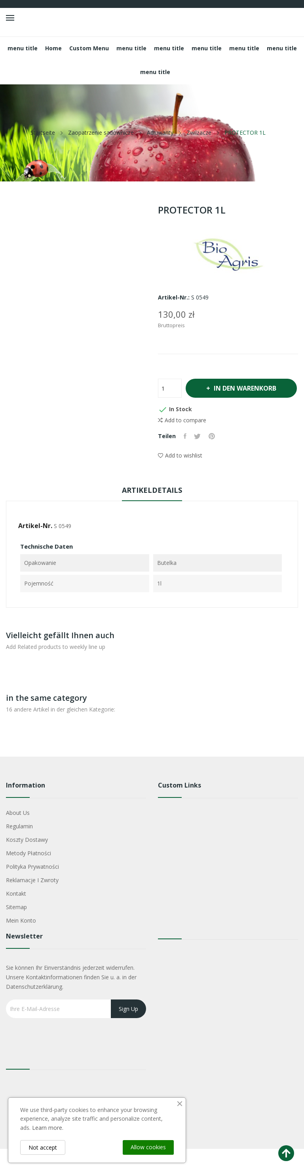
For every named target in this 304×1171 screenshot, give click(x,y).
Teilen (185, 458)
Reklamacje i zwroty (32, 902)
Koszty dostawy (27, 862)
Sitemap (16, 929)
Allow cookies (148, 1147)
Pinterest (212, 458)
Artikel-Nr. (35, 548)
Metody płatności (28, 875)
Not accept (42, 1147)
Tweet (197, 458)
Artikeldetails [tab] (152, 512)
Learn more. (47, 1127)
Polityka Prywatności (32, 889)
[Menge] (170, 388)
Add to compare (182, 442)
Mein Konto (21, 942)
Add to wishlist (180, 477)
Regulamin (19, 848)
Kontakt (16, 915)
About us (18, 835)
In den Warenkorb (218, 410)
